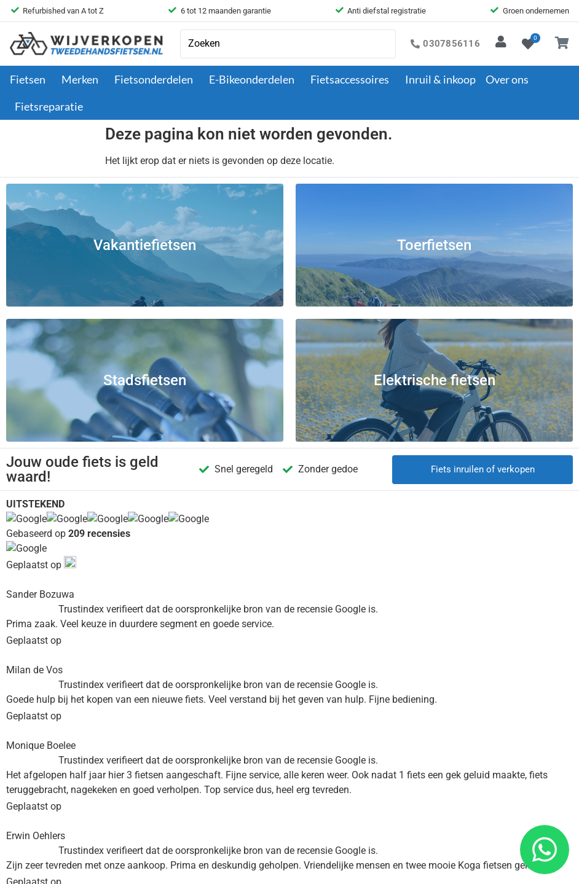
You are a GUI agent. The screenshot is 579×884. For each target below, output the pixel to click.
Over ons (510, 79)
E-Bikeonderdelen (255, 79)
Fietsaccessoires (352, 79)
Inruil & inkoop (440, 79)
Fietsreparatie (49, 106)
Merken (82, 79)
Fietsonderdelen (156, 79)
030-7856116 (490, 608)
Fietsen (31, 79)
